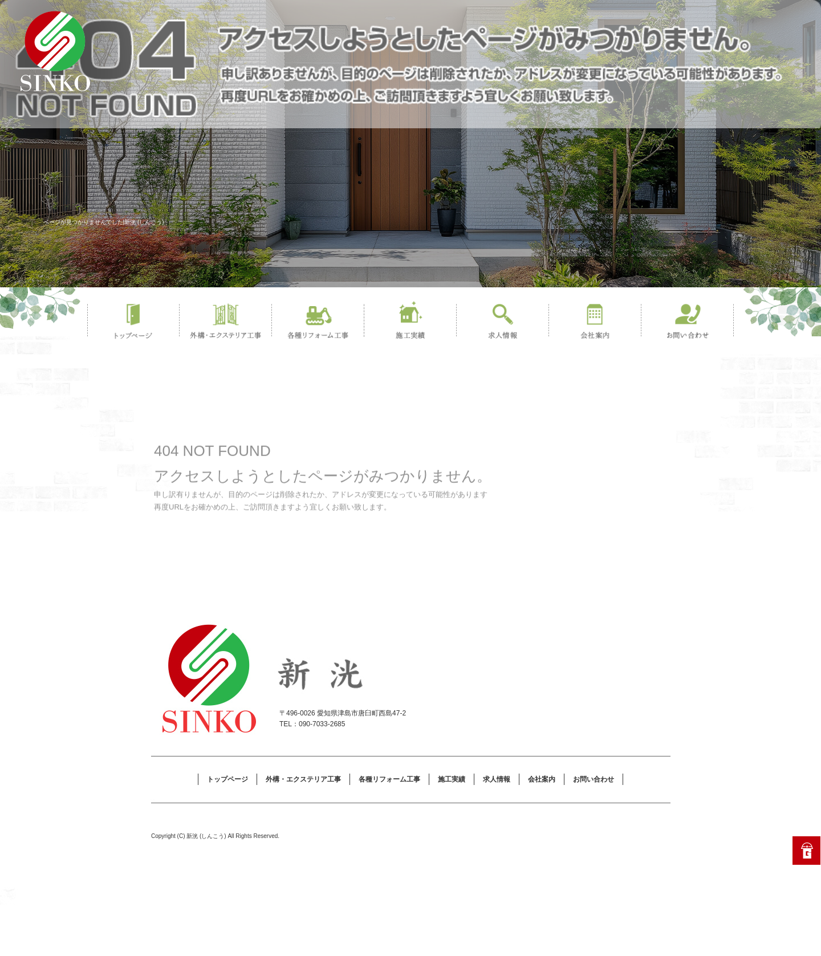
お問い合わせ (687, 321)
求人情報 (503, 321)
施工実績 (410, 321)
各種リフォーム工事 (318, 321)
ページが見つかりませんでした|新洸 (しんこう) (103, 222)
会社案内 (595, 321)
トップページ (133, 321)
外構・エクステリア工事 (226, 321)
